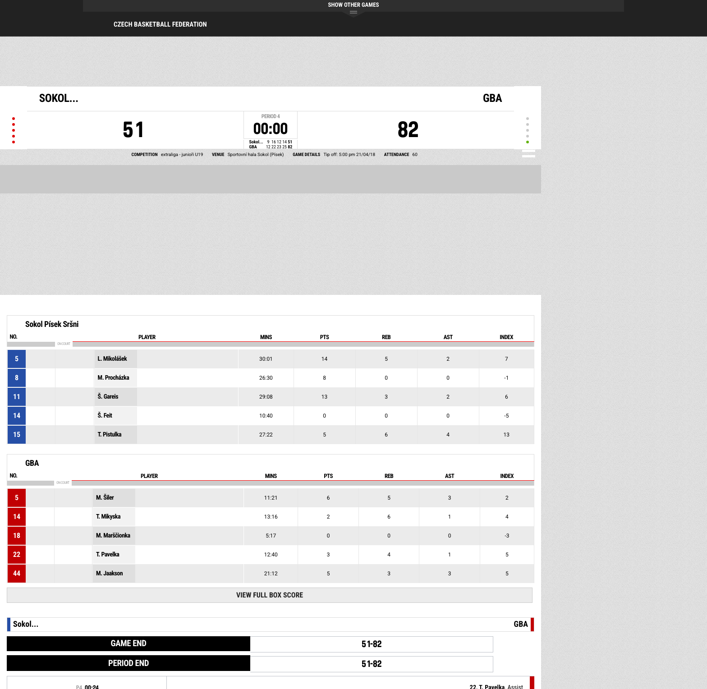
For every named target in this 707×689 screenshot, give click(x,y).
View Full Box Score (269, 595)
